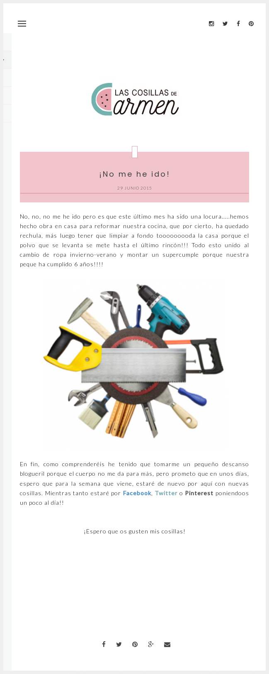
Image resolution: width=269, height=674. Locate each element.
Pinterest (199, 492)
